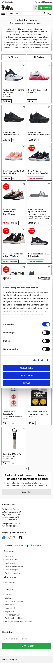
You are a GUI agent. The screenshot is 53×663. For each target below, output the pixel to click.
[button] (3, 13)
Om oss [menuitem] (8, 594)
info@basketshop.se (11, 523)
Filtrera (15, 57)
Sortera (40, 57)
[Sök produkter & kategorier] (25, 13)
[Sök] (45, 13)
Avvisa (26, 383)
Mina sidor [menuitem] (9, 604)
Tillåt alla (26, 368)
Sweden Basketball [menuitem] (14, 566)
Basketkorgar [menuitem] (11, 569)
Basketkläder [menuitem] (11, 559)
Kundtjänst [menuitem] (10, 608)
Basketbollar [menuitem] (11, 563)
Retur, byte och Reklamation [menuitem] (18, 621)
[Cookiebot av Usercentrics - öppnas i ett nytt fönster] (38, 278)
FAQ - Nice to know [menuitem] (14, 601)
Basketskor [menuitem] (10, 556)
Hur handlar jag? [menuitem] (12, 614)
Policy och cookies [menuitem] (13, 618)
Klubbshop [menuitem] (10, 582)
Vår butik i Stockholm (43, 2)
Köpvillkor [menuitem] (9, 611)
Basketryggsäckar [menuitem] (13, 573)
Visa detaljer (39, 360)
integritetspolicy (8, 653)
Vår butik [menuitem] (9, 598)
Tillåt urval (26, 375)
